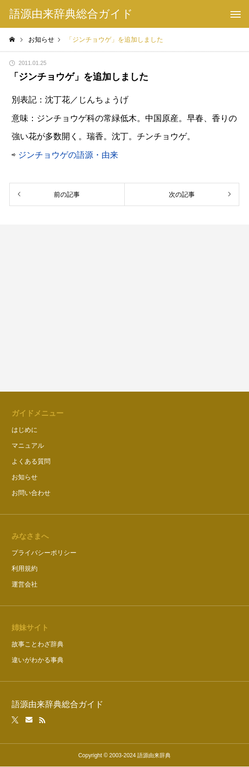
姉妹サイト (30, 628)
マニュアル (28, 445)
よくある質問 (31, 461)
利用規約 (25, 568)
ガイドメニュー (38, 413)
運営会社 (25, 584)
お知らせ (25, 477)
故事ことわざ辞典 (38, 644)
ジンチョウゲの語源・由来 (68, 155)
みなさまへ (30, 536)
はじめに (25, 429)
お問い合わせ (31, 492)
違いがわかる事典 (38, 660)
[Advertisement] (124, 308)
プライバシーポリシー (44, 552)
